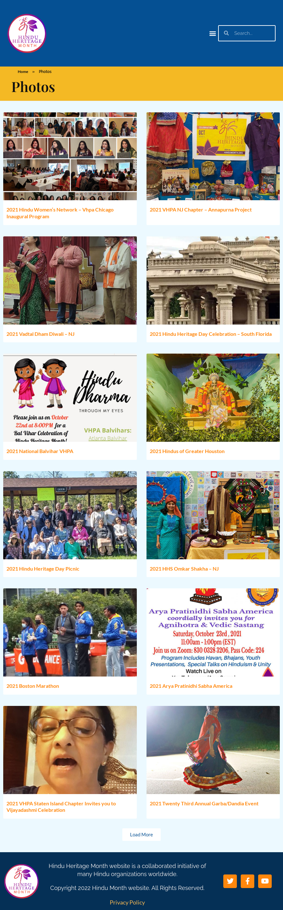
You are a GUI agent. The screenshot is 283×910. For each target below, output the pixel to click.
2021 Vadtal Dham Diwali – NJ (40, 334)
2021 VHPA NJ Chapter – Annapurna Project (201, 209)
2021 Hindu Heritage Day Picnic (42, 568)
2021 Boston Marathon (32, 686)
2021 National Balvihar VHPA (39, 451)
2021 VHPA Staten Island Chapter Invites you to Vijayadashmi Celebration (61, 806)
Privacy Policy (127, 902)
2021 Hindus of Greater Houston (187, 451)
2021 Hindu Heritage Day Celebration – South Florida (211, 334)
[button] (212, 33)
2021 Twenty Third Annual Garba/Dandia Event (204, 803)
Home (23, 71)
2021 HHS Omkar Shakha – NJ (184, 568)
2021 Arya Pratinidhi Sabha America (191, 686)
